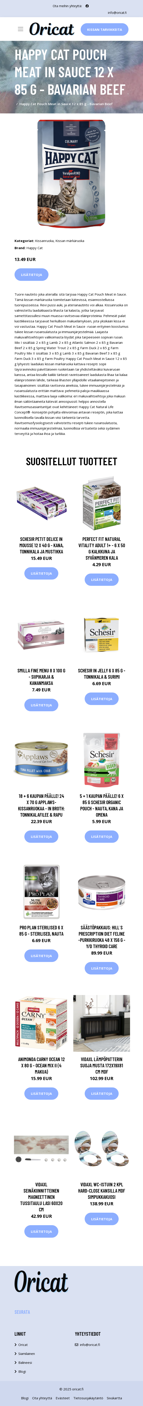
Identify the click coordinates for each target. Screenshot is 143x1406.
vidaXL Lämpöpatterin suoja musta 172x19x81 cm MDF (101, 1065)
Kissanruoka (44, 240)
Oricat (23, 1344)
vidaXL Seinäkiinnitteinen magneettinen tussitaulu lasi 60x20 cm (41, 1196)
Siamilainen (26, 1353)
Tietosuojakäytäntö (88, 1398)
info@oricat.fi (117, 12)
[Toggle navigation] (21, 29)
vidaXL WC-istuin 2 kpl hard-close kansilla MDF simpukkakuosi (101, 1190)
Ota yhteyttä (42, 1398)
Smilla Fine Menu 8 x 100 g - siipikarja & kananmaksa (41, 677)
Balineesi (25, 1362)
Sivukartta (114, 1398)
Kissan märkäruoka (69, 240)
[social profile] (87, 6)
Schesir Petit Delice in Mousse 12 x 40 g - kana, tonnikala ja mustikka (41, 545)
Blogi (22, 1371)
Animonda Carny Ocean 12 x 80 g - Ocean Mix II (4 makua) (41, 1065)
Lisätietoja (31, 274)
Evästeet (63, 1398)
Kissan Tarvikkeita (104, 29)
